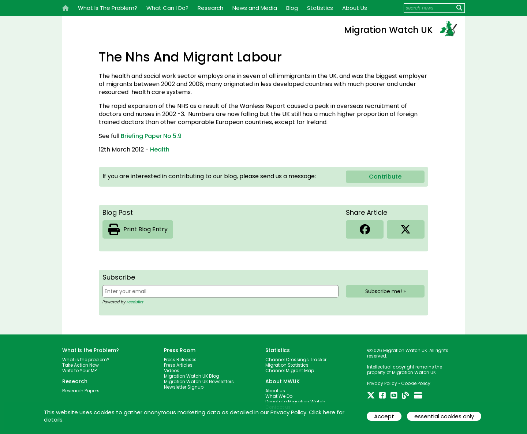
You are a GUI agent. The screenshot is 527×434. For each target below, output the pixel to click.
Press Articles (178, 365)
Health (159, 149)
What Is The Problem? (107, 8)
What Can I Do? (167, 8)
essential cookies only (444, 416)
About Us (354, 8)
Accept (384, 416)
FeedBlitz (135, 302)
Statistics (320, 8)
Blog (292, 8)
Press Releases (180, 359)
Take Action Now (80, 365)
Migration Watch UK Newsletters (199, 381)
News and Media (254, 8)
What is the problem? (85, 359)
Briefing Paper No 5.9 (151, 136)
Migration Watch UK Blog (191, 376)
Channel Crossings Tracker (295, 359)
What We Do (278, 396)
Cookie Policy (415, 383)
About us (275, 391)
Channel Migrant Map (289, 370)
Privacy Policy (382, 383)
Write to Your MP (79, 370)
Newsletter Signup (183, 387)
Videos (171, 370)
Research (210, 8)
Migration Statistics (287, 365)
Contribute (385, 176)
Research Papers (81, 391)
